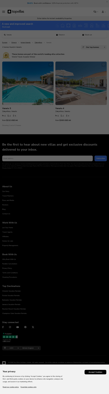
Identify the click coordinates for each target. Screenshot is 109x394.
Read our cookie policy (11, 387)
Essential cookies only (28, 387)
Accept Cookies (95, 372)
